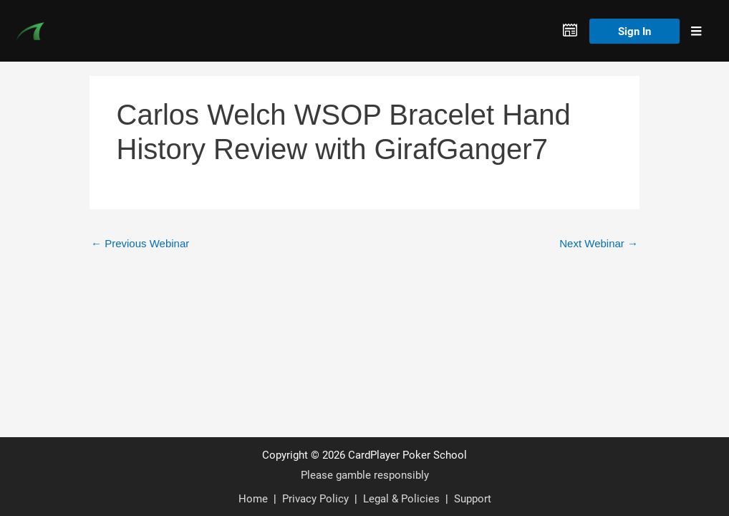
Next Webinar (598, 243)
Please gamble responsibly (365, 474)
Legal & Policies (401, 498)
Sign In (634, 31)
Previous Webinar (140, 243)
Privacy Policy (315, 498)
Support (472, 498)
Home (253, 498)
